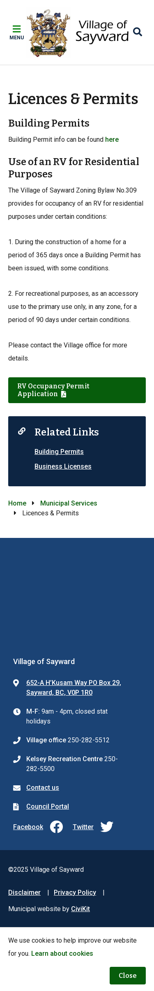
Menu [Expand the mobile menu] (16, 38)
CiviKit (80, 909)
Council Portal (47, 806)
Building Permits (59, 452)
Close (128, 976)
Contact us (42, 787)
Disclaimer (24, 892)
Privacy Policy (75, 892)
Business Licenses (63, 466)
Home (17, 503)
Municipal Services (68, 503)
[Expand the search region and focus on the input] (137, 32)
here (112, 139)
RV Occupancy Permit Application (53, 390)
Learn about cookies (62, 953)
